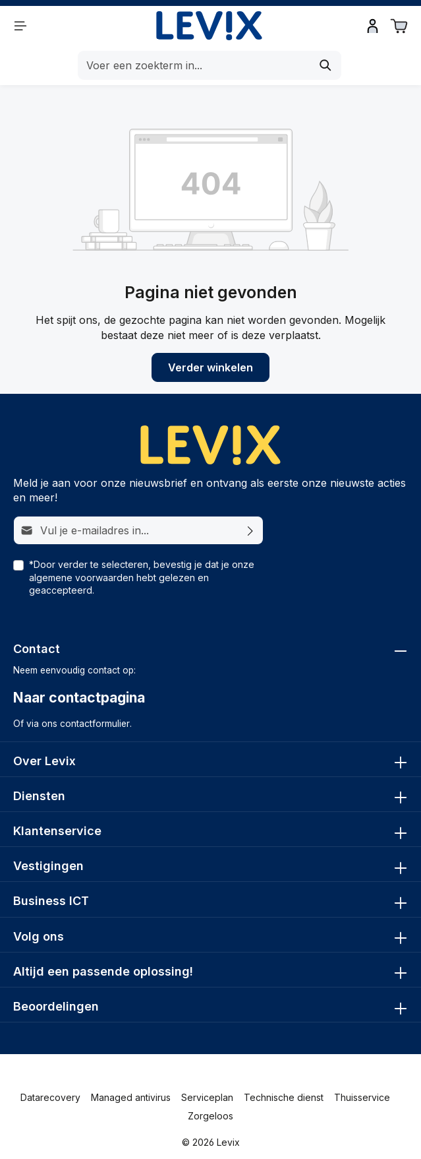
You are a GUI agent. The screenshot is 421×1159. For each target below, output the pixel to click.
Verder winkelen (210, 367)
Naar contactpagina (79, 697)
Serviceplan (207, 1097)
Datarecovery (50, 1097)
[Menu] (20, 26)
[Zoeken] (325, 65)
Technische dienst (283, 1097)
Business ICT (51, 901)
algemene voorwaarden (81, 577)
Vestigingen (48, 866)
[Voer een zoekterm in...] (194, 65)
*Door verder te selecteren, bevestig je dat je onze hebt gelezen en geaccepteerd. (141, 577)
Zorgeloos (210, 1115)
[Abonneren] (251, 530)
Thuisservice (362, 1097)
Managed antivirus (131, 1097)
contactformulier (95, 723)
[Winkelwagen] (399, 26)
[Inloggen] (373, 26)
